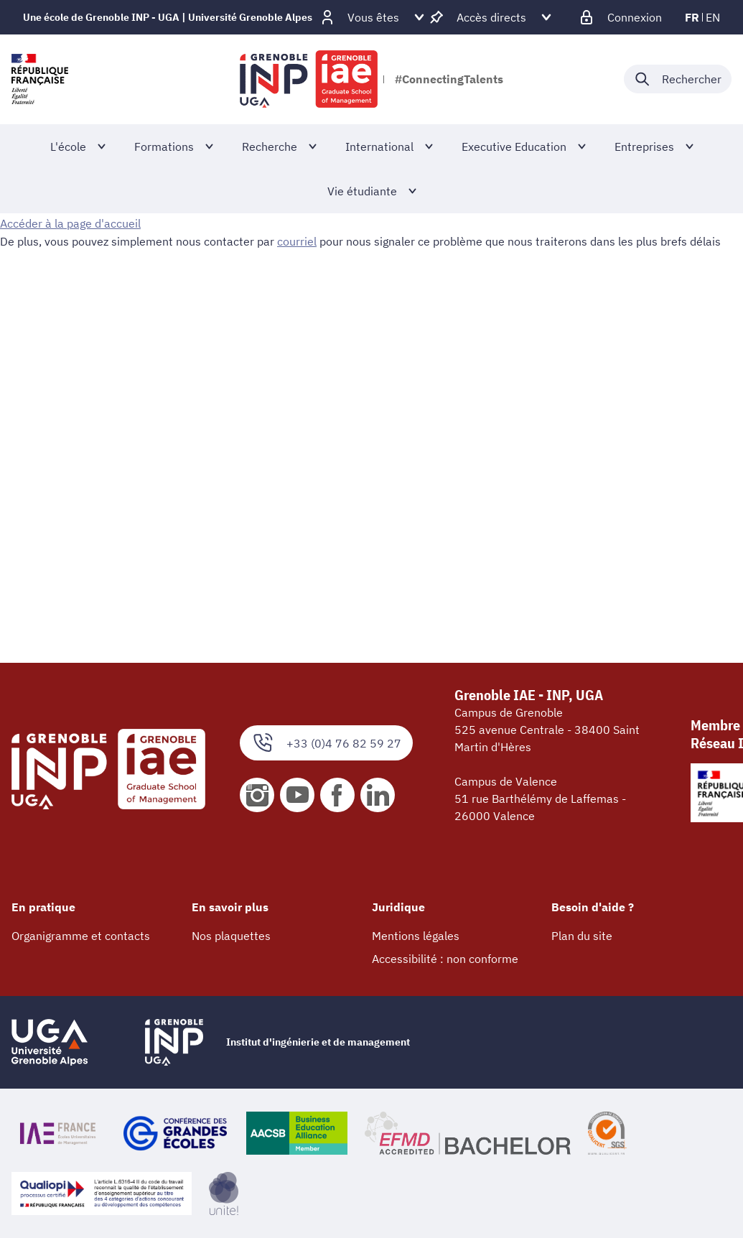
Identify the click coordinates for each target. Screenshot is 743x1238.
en (713, 17)
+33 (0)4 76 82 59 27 (326, 743)
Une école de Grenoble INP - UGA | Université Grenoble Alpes (167, 17)
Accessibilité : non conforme (445, 958)
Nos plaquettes (231, 935)
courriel (297, 240)
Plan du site (581, 935)
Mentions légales (415, 935)
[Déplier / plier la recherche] (678, 79)
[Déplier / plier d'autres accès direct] (491, 17)
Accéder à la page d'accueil (70, 223)
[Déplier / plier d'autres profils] (373, 17)
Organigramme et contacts (80, 935)
